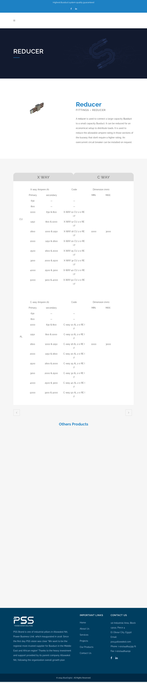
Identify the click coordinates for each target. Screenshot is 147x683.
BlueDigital (67, 666)
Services (84, 623)
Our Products (86, 635)
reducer (82, 119)
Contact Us (85, 641)
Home (83, 611)
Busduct (127, 119)
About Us (84, 617)
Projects (84, 629)
